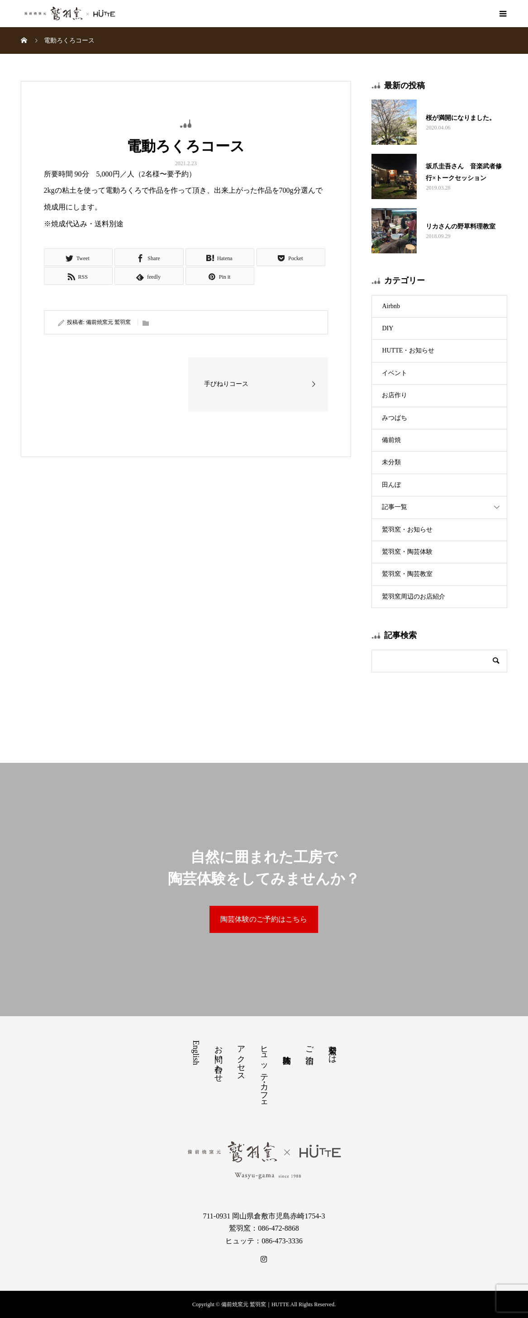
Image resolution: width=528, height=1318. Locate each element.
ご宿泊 (309, 1045)
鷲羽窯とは (332, 1049)
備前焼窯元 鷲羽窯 (108, 322)
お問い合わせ (218, 1059)
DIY (387, 328)
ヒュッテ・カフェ (264, 1073)
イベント (394, 373)
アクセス (241, 1058)
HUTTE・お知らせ (408, 350)
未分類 (391, 462)
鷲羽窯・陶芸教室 (407, 574)
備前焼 (391, 440)
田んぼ (391, 484)
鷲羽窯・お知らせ (407, 529)
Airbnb (391, 306)
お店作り (394, 395)
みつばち (394, 417)
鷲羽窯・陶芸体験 (407, 551)
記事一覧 (394, 507)
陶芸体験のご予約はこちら (263, 919)
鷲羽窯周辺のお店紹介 (413, 596)
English (195, 1052)
